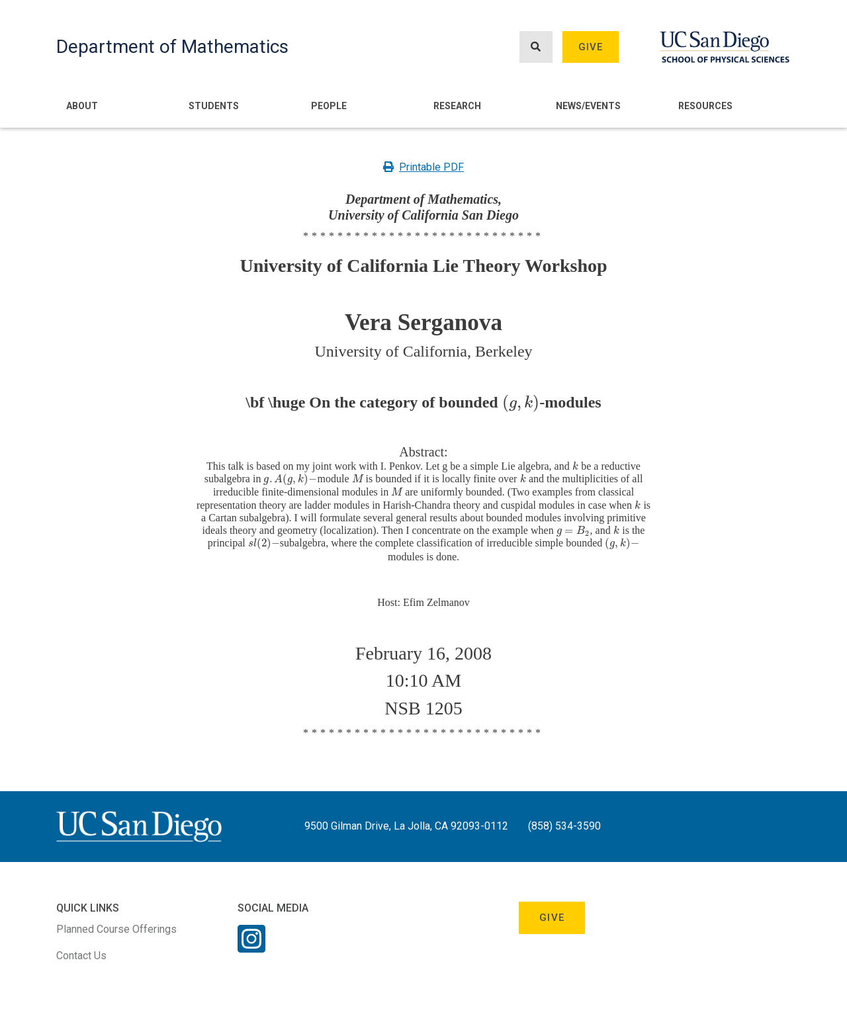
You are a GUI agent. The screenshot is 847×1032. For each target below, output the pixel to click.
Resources (705, 106)
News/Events (588, 106)
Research (457, 106)
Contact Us (81, 955)
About (82, 106)
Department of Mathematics (172, 47)
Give (590, 47)
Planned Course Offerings (116, 929)
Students (214, 106)
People (329, 106)
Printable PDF (423, 167)
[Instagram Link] (251, 947)
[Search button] (536, 47)
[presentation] (521, 402)
